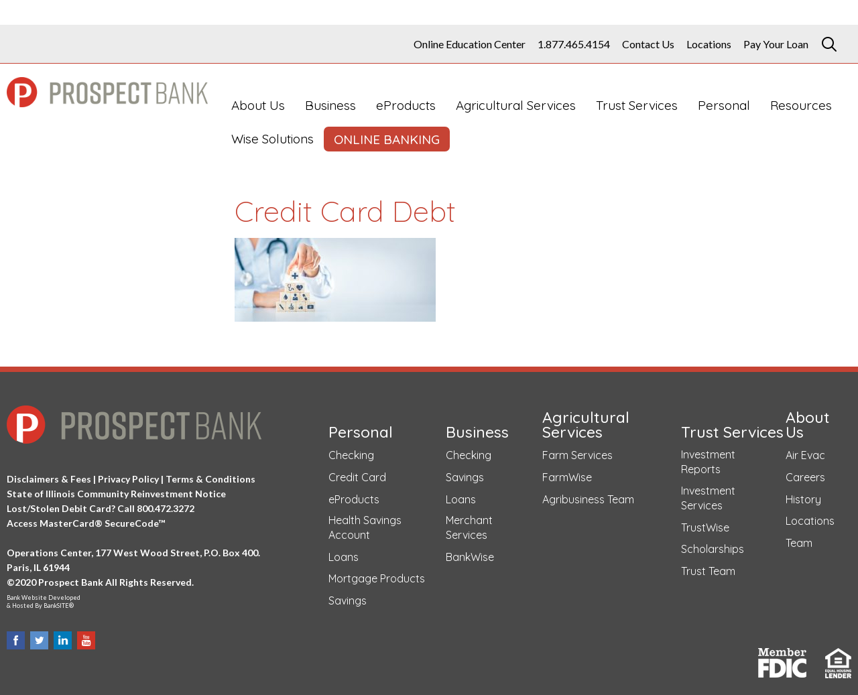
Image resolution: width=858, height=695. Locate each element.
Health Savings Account (365, 527)
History (803, 499)
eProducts (406, 105)
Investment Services (708, 498)
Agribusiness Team (588, 499)
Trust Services (637, 105)
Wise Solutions (272, 139)
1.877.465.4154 (574, 44)
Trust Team (708, 571)
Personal (724, 105)
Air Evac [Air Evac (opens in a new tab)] (805, 455)
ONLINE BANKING (387, 139)
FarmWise (567, 477)
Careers (805, 477)
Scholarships (712, 549)
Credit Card (357, 477)
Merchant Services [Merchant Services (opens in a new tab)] (469, 527)
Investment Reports (708, 462)
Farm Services (577, 455)
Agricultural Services (516, 105)
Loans (343, 557)
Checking (351, 455)
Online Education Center (470, 44)
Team (799, 543)
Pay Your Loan (775, 44)
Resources (801, 105)
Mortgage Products (376, 578)
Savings (347, 600)
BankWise (470, 557)
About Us (258, 105)
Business (330, 105)
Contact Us (648, 44)
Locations (708, 44)
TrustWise (705, 527)
